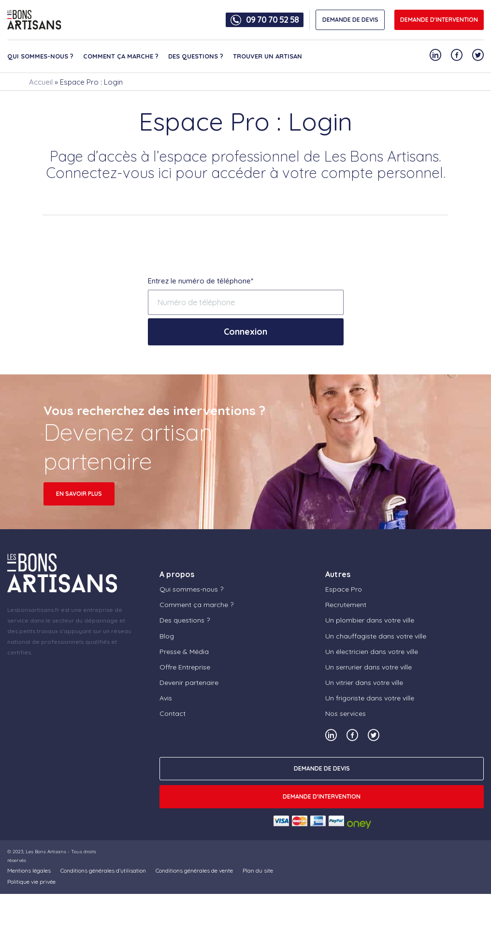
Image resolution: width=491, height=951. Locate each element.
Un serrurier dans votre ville (368, 667)
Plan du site (258, 870)
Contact (172, 713)
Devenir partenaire (188, 682)
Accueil (41, 82)
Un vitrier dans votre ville (364, 682)
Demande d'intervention (439, 19)
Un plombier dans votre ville (369, 620)
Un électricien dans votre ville (371, 651)
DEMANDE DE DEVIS (350, 19)
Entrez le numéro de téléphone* (200, 280)
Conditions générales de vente (194, 870)
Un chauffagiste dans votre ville (375, 636)
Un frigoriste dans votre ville (369, 698)
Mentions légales (29, 870)
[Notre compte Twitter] (478, 55)
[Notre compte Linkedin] (435, 55)
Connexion (245, 331)
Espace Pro (343, 589)
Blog (166, 636)
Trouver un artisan (267, 56)
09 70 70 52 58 (272, 20)
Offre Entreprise (184, 667)
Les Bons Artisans (46, 851)
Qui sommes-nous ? (40, 56)
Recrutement (345, 604)
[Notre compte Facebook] (456, 55)
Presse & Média (184, 651)
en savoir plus (79, 493)
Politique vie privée (31, 881)
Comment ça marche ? (121, 56)
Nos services (345, 713)
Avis (165, 698)
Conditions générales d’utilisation (103, 870)
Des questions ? (195, 56)
